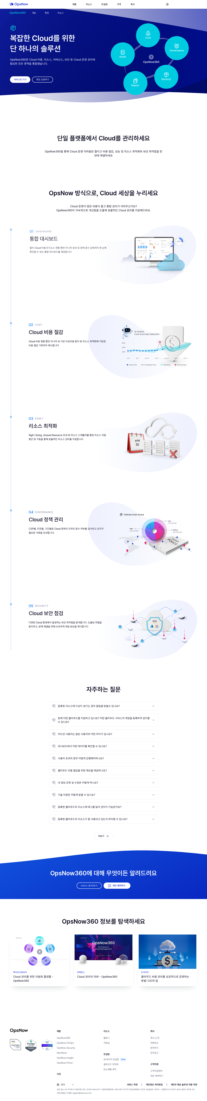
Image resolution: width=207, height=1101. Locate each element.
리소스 (61, 13)
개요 (34, 13)
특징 (47, 13)
